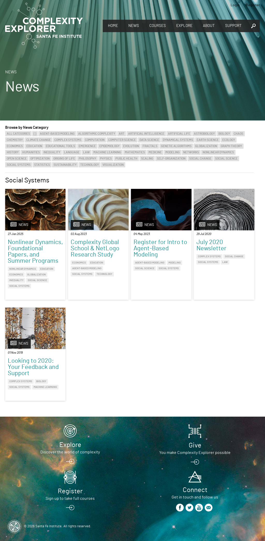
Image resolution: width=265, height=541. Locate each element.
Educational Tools (60, 146)
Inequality (51, 152)
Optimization (40, 158)
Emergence (87, 146)
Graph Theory (231, 146)
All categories (18, 133)
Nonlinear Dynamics (218, 152)
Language (71, 152)
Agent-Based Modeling (57, 133)
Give (195, 445)
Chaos (238, 133)
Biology (224, 133)
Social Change (200, 158)
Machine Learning (107, 152)
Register (253, 5)
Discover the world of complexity (70, 452)
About (209, 26)
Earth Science (208, 139)
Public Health (126, 158)
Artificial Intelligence (146, 133)
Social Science (226, 158)
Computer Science (122, 139)
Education (34, 146)
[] (35, 133)
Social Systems (19, 164)
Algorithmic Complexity (96, 133)
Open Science (17, 158)
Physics (106, 158)
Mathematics (135, 152)
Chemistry (15, 139)
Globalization (206, 146)
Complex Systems (67, 139)
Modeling (172, 152)
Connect (195, 490)
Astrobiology (204, 133)
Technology (89, 164)
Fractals (150, 146)
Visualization (113, 164)
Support (233, 26)
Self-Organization (171, 158)
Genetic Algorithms (176, 146)
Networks (191, 152)
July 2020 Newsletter (211, 245)
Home (113, 26)
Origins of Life (64, 158)
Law (86, 152)
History (13, 152)
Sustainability (65, 164)
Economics (15, 146)
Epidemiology (109, 146)
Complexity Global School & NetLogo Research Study (95, 248)
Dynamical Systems (178, 139)
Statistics (42, 164)
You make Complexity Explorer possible (195, 453)
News (133, 26)
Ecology (228, 139)
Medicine (155, 152)
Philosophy (87, 158)
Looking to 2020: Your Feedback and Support (33, 367)
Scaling (147, 158)
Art (121, 133)
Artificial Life (179, 133)
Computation (95, 139)
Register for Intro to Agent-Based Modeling (160, 248)
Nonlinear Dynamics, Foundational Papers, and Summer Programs (35, 251)
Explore (184, 26)
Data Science (149, 139)
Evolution (131, 146)
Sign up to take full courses (70, 498)
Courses (157, 26)
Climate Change (38, 139)
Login (235, 5)
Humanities (31, 152)
